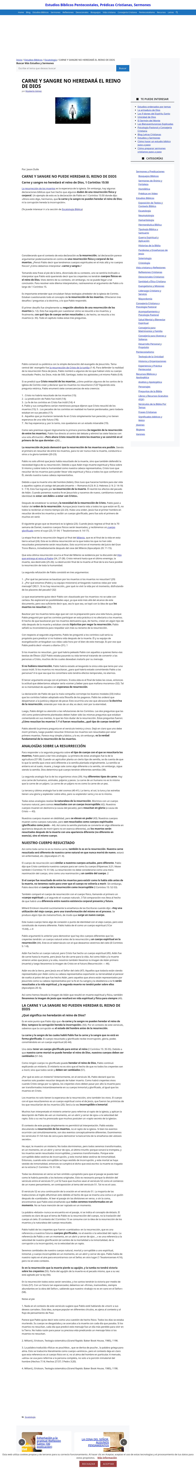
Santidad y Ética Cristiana (152, 281)
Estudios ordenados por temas (154, 106)
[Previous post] (22, 1442)
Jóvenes (140, 424)
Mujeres (140, 429)
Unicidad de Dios (147, 117)
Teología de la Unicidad (151, 356)
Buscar (122, 68)
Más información (107, 1457)
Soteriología (144, 258)
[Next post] (124, 1442)
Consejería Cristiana (127, 12)
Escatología (51, 59)
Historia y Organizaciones (152, 361)
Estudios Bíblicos (41, 12)
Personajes (144, 386)
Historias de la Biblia (149, 245)
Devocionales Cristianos (151, 276)
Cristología (144, 262)
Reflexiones (68, 12)
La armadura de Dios (149, 110)
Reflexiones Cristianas (150, 272)
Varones (140, 434)
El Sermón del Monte (149, 120)
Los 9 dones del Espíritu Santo (154, 113)
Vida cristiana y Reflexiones (151, 267)
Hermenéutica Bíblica (150, 224)
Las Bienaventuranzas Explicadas (155, 123)
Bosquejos (96, 12)
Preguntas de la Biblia (150, 391)
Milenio (81, 537)
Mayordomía (145, 298)
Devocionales (82, 12)
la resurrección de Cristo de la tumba (69, 367)
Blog (28, 12)
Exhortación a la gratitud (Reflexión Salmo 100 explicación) (49, 1442)
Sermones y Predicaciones (150, 171)
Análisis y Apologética (150, 382)
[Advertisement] (98, 38)
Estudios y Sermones (149, 137)
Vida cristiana (109, 12)
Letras (171, 12)
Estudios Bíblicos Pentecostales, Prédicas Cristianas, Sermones (98, 4)
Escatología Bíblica (72, 209)
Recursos (161, 12)
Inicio (19, 59)
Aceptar (108, 1463)
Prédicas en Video (148, 193)
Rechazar (88, 1463)
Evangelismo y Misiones (151, 286)
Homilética (144, 188)
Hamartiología (146, 220)
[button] (177, 12)
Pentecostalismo (147, 12)
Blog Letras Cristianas (149, 134)
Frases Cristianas (147, 412)
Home (21, 12)
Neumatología (146, 215)
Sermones (55, 12)
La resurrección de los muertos (38, 188)
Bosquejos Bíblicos (148, 176)
